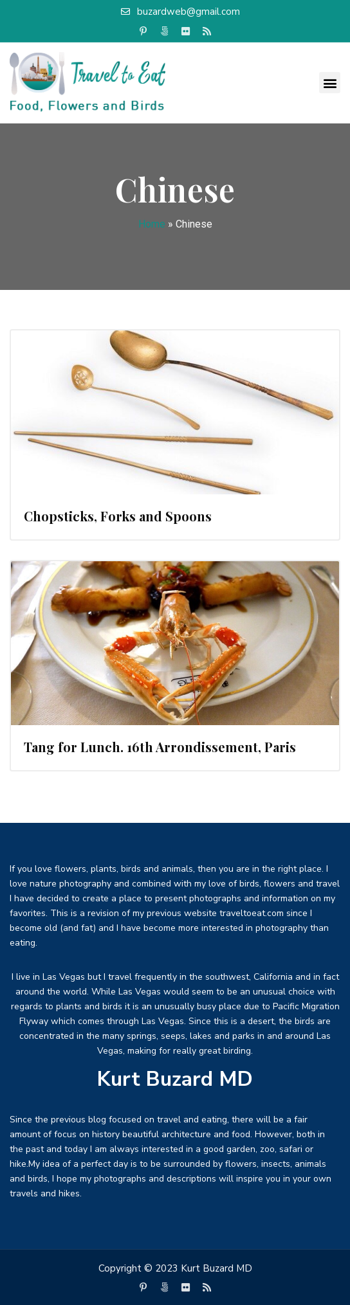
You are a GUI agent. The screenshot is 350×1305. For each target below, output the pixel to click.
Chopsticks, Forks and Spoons (118, 516)
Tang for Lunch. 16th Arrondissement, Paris (160, 746)
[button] (329, 82)
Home (151, 224)
